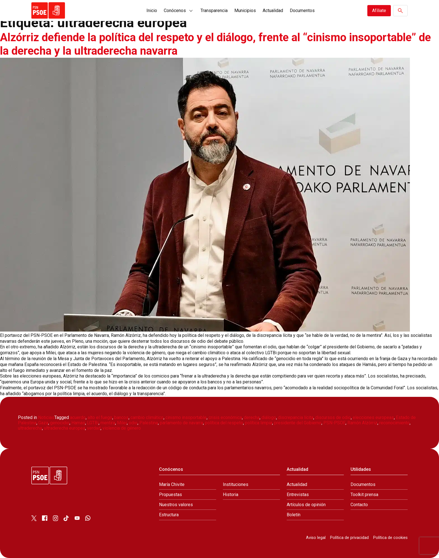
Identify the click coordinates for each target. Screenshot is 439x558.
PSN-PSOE (334, 422)
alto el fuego (100, 417)
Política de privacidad (349, 537)
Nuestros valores (176, 504)
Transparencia (214, 10)
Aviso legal (316, 537)
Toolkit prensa (364, 494)
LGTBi (93, 422)
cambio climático (147, 417)
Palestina (148, 422)
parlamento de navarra (181, 422)
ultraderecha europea (64, 428)
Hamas (78, 422)
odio (133, 422)
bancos (121, 417)
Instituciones (235, 484)
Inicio (151, 10)
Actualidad (273, 10)
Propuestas (170, 494)
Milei (122, 422)
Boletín (293, 514)
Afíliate (379, 10)
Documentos (302, 10)
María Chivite (172, 484)
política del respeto (224, 422)
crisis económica (225, 417)
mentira (108, 422)
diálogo (268, 417)
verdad (94, 428)
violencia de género (121, 428)
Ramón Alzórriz (362, 422)
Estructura (169, 514)
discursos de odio (333, 417)
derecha (252, 417)
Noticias (46, 417)
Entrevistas (298, 494)
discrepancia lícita (295, 417)
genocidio (59, 422)
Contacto (359, 504)
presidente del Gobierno (297, 422)
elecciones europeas (373, 417)
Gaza (43, 422)
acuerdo (78, 417)
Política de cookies (390, 537)
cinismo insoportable (186, 417)
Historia (230, 494)
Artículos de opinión (306, 504)
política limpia (258, 422)
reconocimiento (394, 422)
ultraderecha (30, 428)
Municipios (245, 10)
